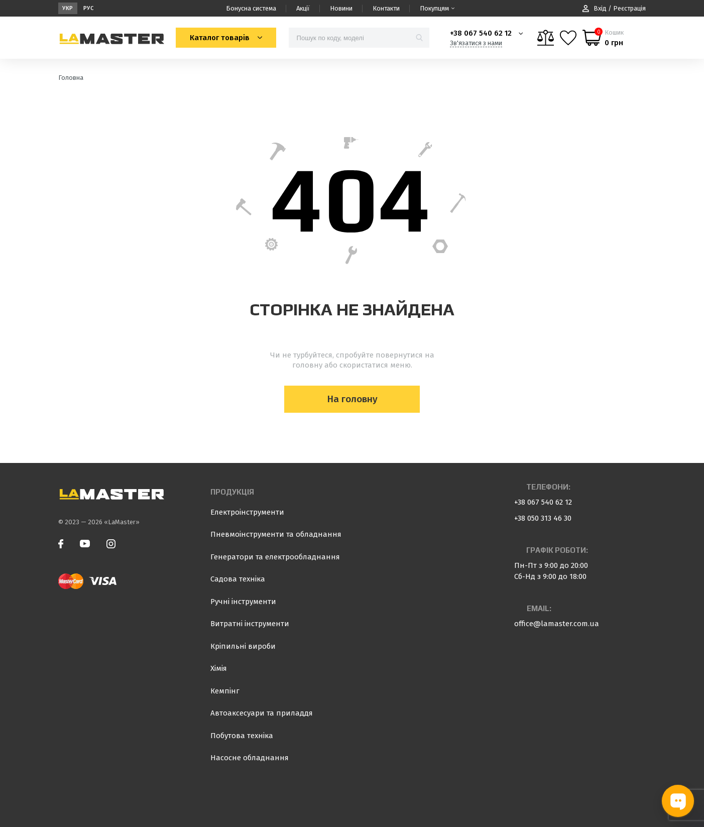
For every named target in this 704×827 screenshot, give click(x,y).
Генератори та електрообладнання (275, 556)
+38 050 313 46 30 (542, 518)
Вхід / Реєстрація (614, 8)
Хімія (218, 668)
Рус (88, 8)
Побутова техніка (241, 735)
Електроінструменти (247, 512)
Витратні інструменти (249, 623)
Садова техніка (237, 578)
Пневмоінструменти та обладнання (275, 534)
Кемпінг (225, 690)
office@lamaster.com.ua (556, 623)
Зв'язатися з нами (476, 43)
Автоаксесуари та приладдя (261, 713)
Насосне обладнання (249, 757)
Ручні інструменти (243, 601)
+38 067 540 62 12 (481, 33)
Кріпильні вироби (243, 646)
